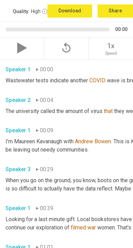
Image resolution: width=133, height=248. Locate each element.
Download (69, 10)
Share (115, 10)
